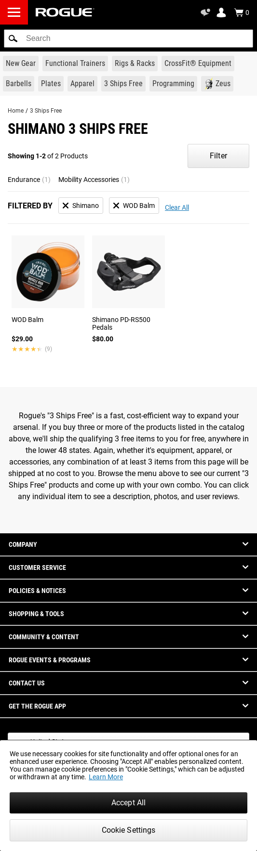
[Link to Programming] (173, 83)
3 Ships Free (46, 110)
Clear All (177, 207)
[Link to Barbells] (18, 83)
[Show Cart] (241, 12)
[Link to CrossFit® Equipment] (198, 63)
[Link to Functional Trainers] (75, 63)
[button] (13, 38)
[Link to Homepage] (65, 12)
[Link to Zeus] (217, 83)
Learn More (106, 777)
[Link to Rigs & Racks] (135, 63)
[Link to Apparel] (82, 83)
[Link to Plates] (51, 83)
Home (16, 110)
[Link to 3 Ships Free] (123, 83)
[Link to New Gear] (21, 63)
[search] (128, 38)
